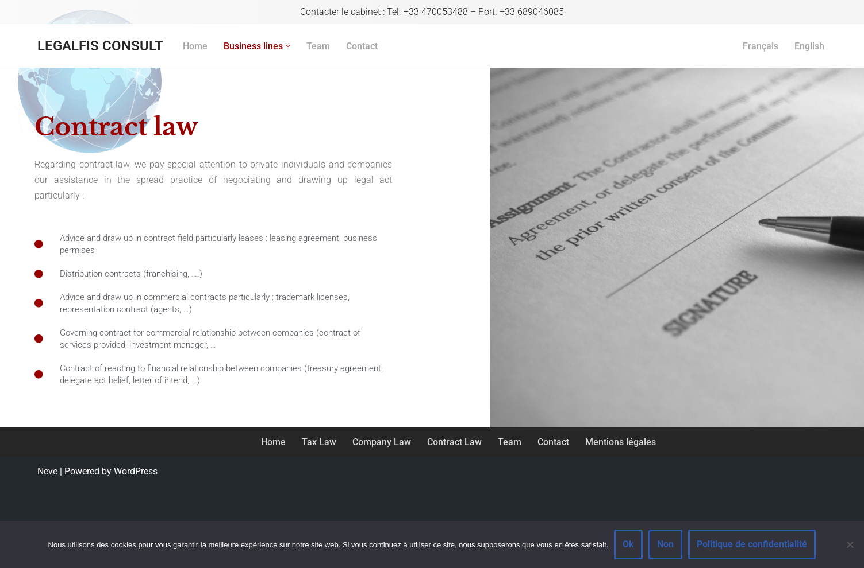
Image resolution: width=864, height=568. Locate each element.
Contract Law (454, 442)
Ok (628, 544)
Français (760, 46)
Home (195, 46)
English (809, 46)
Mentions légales (620, 442)
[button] (288, 46)
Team (318, 46)
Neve (47, 471)
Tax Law (319, 442)
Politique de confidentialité (752, 544)
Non (665, 544)
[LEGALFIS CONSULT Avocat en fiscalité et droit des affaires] (100, 46)
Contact (362, 46)
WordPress (136, 471)
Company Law (381, 442)
